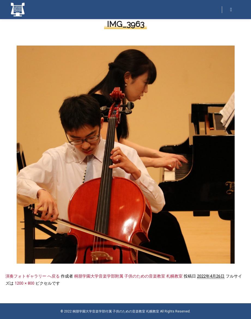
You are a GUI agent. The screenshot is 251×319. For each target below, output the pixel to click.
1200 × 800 (24, 283)
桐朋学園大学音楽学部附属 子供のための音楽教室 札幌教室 (128, 276)
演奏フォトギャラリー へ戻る (32, 276)
